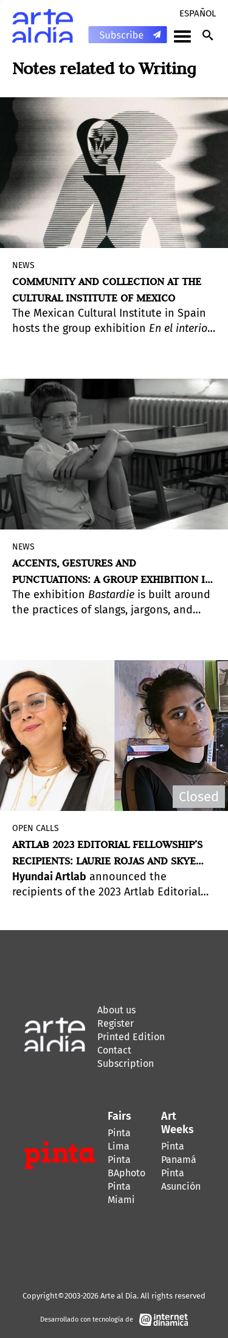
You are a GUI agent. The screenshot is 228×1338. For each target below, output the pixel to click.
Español (197, 13)
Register (115, 1023)
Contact (114, 1050)
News (23, 265)
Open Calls (35, 828)
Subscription (125, 1063)
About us (116, 1010)
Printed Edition (131, 1037)
